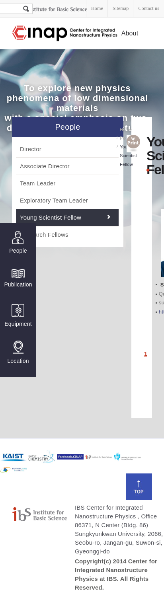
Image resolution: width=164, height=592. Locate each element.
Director (30, 149)
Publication (18, 278)
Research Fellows (44, 234)
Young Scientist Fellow (50, 217)
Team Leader (37, 183)
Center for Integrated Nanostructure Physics (65, 33)
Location (18, 352)
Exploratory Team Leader (54, 200)
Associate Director (45, 166)
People (18, 242)
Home (97, 8)
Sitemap (121, 8)
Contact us (148, 8)
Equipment (17, 315)
